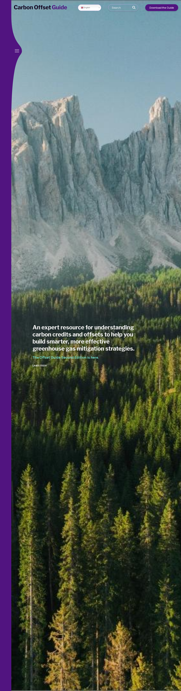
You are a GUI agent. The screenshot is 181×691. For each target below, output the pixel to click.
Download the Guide (161, 7)
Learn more (40, 365)
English (85, 8)
